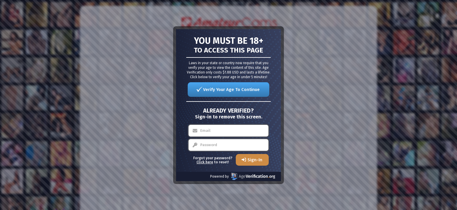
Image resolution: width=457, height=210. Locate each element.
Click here (204, 162)
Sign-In (254, 159)
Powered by (242, 176)
